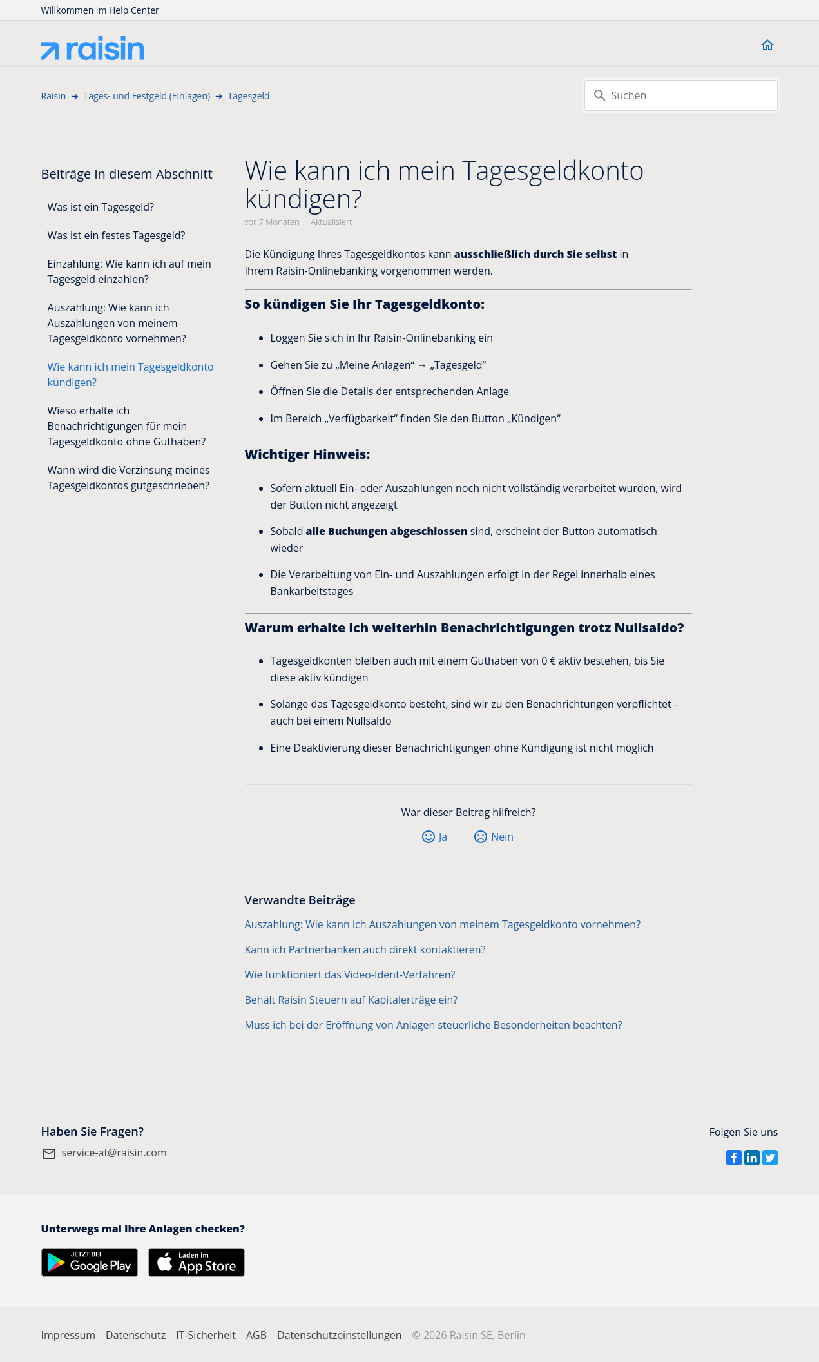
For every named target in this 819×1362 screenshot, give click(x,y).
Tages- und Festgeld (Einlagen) (147, 96)
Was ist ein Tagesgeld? (101, 207)
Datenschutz (136, 1335)
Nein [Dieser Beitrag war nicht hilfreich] (502, 837)
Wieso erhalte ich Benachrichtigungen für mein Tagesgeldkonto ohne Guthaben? (127, 426)
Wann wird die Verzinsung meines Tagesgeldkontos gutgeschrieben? (129, 477)
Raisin (53, 96)
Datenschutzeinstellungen (339, 1335)
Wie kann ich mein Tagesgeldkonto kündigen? (131, 374)
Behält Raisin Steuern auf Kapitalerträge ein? (351, 1000)
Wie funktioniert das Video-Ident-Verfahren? (350, 975)
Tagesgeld (248, 96)
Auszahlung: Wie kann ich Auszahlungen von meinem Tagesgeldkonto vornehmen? (117, 322)
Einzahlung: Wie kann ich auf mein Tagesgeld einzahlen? (129, 271)
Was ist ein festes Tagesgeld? (117, 235)
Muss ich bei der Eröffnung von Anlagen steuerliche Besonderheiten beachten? (433, 1025)
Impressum (68, 1335)
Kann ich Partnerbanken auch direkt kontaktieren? (365, 949)
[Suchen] (681, 95)
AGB (256, 1335)
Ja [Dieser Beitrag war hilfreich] (443, 837)
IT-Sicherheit (206, 1335)
